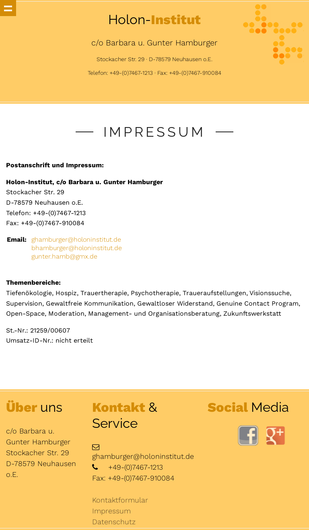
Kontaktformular (120, 503)
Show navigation (8, 8)
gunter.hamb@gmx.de (64, 256)
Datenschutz (114, 525)
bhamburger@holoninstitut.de (76, 248)
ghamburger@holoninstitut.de (76, 239)
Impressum (111, 514)
